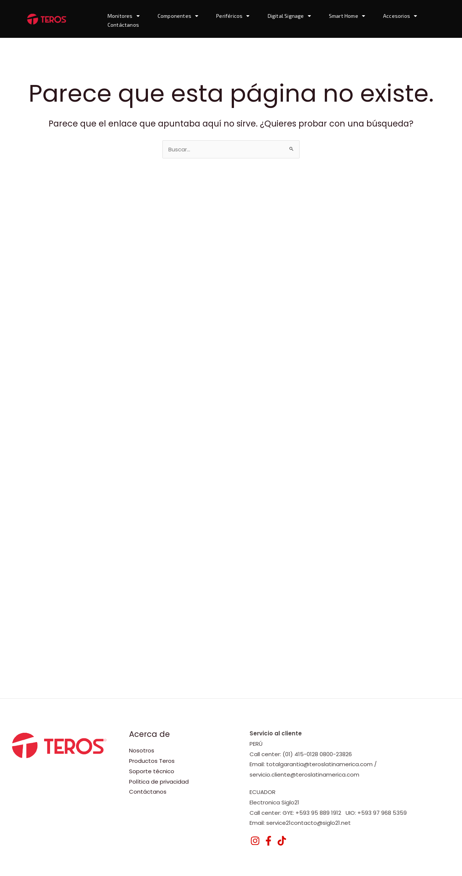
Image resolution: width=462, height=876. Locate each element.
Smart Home (347, 16)
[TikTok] (281, 840)
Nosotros (141, 750)
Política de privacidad (159, 781)
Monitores (124, 16)
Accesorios (400, 16)
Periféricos (233, 16)
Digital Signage (289, 16)
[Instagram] (255, 840)
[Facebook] (268, 840)
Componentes (178, 16)
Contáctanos (123, 25)
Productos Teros (152, 761)
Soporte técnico (151, 771)
